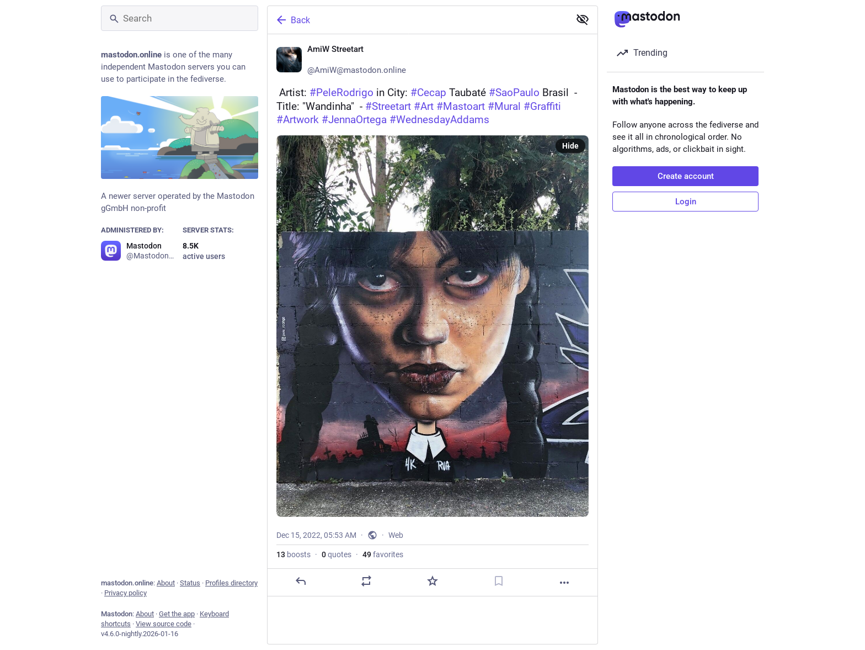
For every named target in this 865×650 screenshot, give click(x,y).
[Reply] (300, 581)
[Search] (179, 18)
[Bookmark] (498, 581)
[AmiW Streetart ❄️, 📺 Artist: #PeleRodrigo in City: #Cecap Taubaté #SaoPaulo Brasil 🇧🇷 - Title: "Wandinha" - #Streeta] (432, 315)
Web (395, 535)
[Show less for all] (582, 19)
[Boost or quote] (366, 581)
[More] (564, 582)
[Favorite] (432, 581)
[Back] (418, 20)
